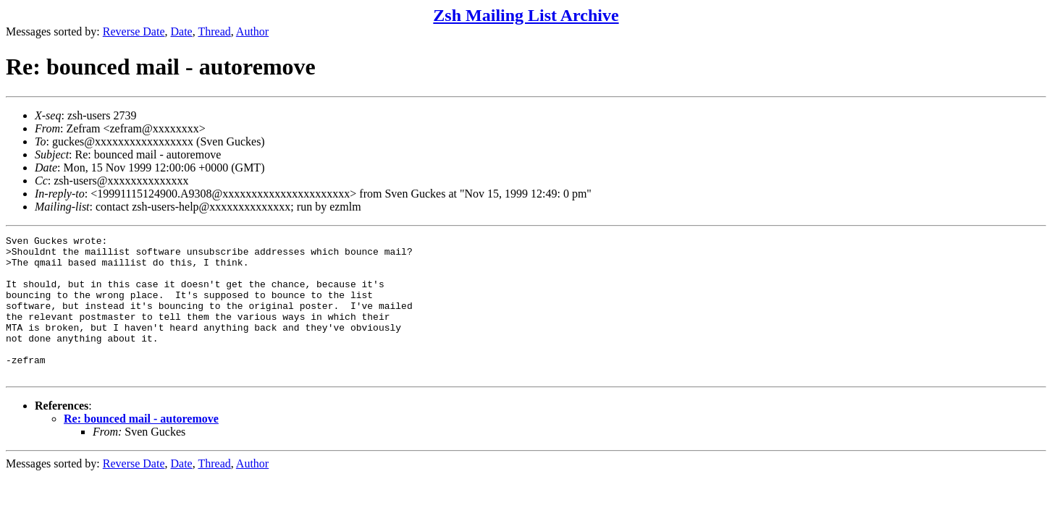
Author (252, 31)
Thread (214, 31)
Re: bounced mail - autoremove (141, 447)
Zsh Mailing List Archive (525, 15)
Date (182, 31)
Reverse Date (134, 31)
